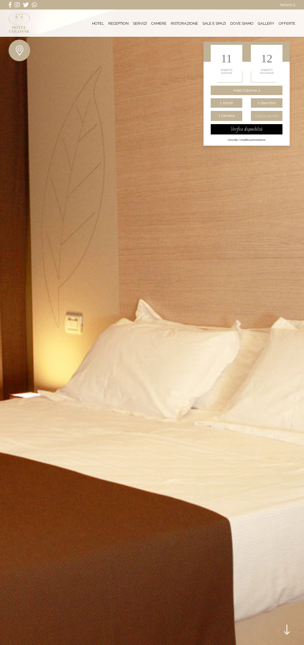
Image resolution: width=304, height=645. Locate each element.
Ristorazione (184, 23)
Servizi (140, 23)
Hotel (98, 23)
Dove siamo (241, 23)
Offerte (287, 23)
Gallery (266, 23)
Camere (158, 23)
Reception (118, 23)
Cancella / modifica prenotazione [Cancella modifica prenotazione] (247, 139)
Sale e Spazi (214, 23)
